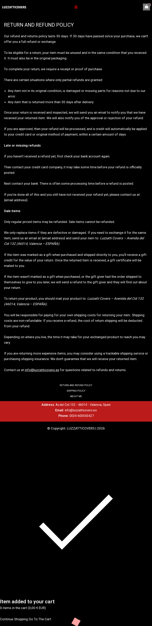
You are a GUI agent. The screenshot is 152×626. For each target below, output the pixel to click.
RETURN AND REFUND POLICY (76, 385)
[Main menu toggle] (76, 7)
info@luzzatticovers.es (42, 370)
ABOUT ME (76, 396)
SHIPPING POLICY (76, 390)
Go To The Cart (40, 619)
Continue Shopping (14, 619)
